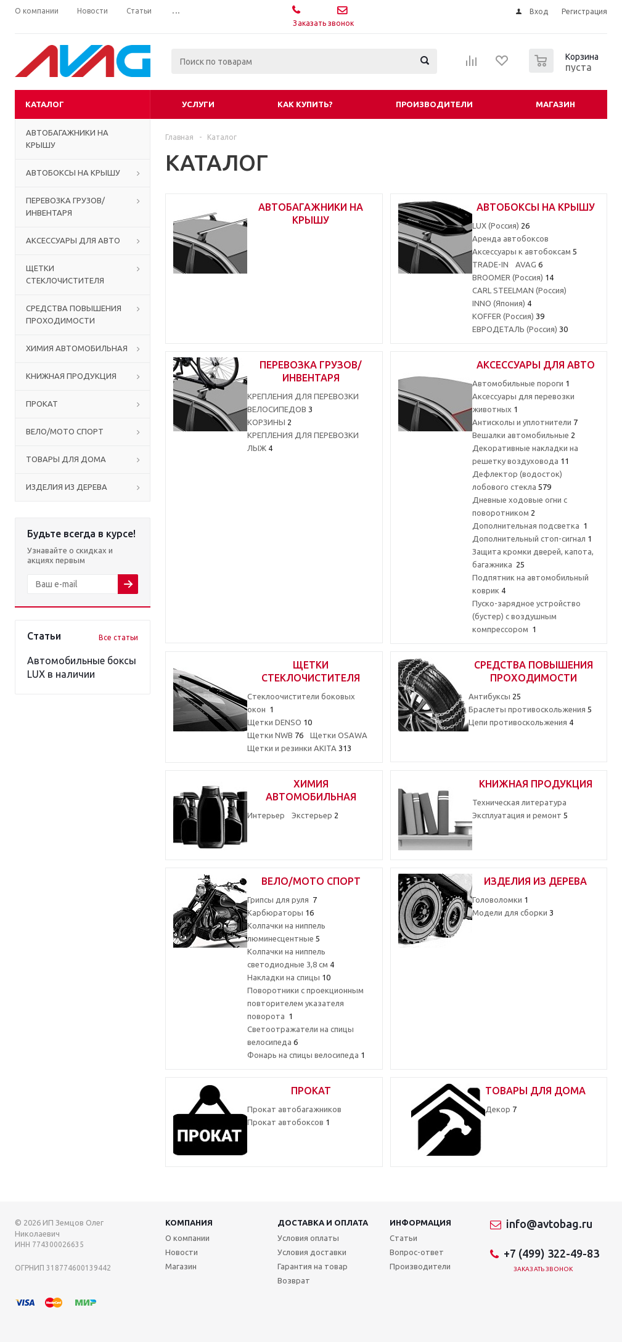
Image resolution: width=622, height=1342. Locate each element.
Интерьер (266, 815)
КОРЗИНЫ (269, 422)
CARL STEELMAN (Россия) (519, 290)
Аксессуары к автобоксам (524, 251)
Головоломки (500, 899)
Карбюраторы (280, 912)
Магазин (555, 104)
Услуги (198, 104)
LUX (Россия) (501, 225)
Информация (420, 1222)
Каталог (44, 104)
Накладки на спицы (288, 977)
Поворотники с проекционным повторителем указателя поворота (305, 1003)
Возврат (293, 1280)
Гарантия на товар (312, 1266)
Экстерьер (315, 815)
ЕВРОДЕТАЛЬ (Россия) (520, 329)
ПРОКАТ (42, 403)
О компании (187, 1238)
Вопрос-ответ (417, 1252)
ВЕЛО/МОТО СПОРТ (65, 431)
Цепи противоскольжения (521, 722)
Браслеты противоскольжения (530, 709)
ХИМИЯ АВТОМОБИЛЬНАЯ (77, 348)
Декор (501, 1109)
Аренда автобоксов (510, 238)
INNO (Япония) (501, 303)
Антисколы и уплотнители (525, 422)
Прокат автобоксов (288, 1122)
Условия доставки (311, 1252)
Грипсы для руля (282, 899)
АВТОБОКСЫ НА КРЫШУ (73, 172)
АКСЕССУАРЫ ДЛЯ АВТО (73, 240)
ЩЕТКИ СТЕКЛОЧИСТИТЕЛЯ (65, 274)
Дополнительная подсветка (529, 525)
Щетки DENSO (279, 722)
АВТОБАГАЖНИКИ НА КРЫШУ (67, 138)
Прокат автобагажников (294, 1109)
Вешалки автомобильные (523, 435)
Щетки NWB (275, 735)
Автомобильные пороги (521, 383)
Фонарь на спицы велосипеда (306, 1055)
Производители (434, 104)
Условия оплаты (308, 1238)
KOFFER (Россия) (508, 316)
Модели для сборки (513, 912)
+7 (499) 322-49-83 (551, 1253)
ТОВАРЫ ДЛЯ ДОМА (66, 459)
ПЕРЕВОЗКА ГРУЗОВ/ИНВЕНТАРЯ (65, 206)
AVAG (528, 264)
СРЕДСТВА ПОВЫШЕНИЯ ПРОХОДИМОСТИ (73, 314)
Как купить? (305, 104)
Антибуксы (495, 696)
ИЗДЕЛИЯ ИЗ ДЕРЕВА (66, 486)
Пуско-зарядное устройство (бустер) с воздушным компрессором (526, 616)
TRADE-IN (490, 264)
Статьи (403, 1238)
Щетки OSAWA (338, 735)
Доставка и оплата (322, 1222)
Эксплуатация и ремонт (520, 815)
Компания (189, 1222)
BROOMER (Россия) (513, 277)
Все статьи (118, 637)
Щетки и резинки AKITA (299, 748)
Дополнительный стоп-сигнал (532, 538)
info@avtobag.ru (549, 1224)
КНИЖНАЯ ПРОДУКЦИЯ (71, 376)
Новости (181, 1252)
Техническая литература (519, 802)
